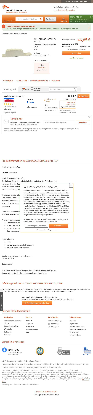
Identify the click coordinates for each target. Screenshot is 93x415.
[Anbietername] (61, 89)
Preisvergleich (8, 80)
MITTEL (37, 41)
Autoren (7, 335)
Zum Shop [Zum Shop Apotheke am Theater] (71, 53)
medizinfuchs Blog (54, 321)
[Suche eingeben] (27, 19)
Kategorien (8, 19)
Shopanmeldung (32, 329)
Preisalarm (56, 80)
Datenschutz (41, 230)
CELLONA (38, 39)
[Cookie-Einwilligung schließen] (71, 185)
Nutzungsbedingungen (77, 329)
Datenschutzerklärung (51, 201)
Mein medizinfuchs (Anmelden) (76, 2)
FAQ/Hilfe (29, 323)
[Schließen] (89, 27)
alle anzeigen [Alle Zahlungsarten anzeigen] (32, 107)
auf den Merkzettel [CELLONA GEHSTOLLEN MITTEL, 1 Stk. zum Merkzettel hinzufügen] (76, 58)
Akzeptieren (58, 225)
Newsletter (30, 326)
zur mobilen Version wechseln (46, 392)
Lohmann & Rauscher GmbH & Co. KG (45, 45)
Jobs (27, 332)
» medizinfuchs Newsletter (64, 10)
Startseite (5, 34)
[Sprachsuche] (41, 19)
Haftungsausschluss (76, 326)
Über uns (72, 321)
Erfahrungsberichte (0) (39, 80)
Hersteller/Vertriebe (11, 326)
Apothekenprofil (10, 112)
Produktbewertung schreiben (37, 303)
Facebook (53, 323)
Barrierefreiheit (75, 335)
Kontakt (29, 321)
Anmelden (63, 19)
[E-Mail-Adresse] (59, 122)
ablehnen (42, 199)
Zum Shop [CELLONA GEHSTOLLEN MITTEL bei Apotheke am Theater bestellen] (82, 96)
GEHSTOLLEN (49, 39)
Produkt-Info (22, 80)
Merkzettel (74, 16)
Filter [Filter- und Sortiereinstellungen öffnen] (25, 89)
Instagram (53, 326)
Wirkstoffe (8, 329)
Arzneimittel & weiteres (18, 34)
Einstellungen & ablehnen (36, 225)
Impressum (52, 230)
